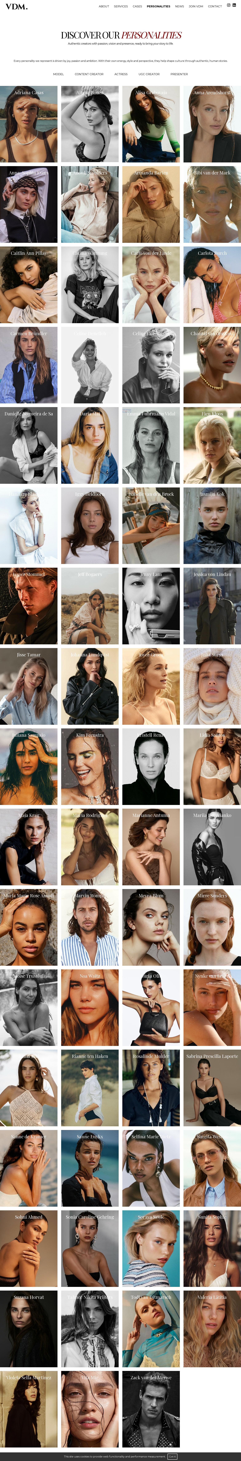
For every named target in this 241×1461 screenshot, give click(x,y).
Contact (215, 6)
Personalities (158, 6)
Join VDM (196, 6)
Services (121, 6)
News (179, 6)
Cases (137, 6)
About (104, 6)
